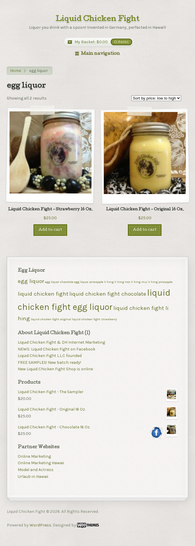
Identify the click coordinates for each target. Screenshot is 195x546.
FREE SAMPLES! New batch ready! (49, 362)
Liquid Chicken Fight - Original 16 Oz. (97, 409)
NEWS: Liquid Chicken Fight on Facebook (56, 349)
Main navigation (100, 54)
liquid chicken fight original (51, 319)
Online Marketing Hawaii (41, 462)
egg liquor (31, 281)
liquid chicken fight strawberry (94, 319)
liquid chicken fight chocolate (107, 294)
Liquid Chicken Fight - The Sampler (97, 392)
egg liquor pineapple (88, 282)
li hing (109, 282)
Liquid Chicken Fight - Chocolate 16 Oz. (97, 427)
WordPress (40, 525)
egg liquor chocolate (59, 282)
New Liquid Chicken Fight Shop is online (55, 369)
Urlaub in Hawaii (33, 476)
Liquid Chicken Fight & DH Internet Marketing (61, 342)
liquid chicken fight (43, 294)
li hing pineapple (160, 282)
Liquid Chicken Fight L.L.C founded (50, 355)
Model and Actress (36, 469)
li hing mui (139, 282)
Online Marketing (34, 456)
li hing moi (122, 282)
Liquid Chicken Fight (97, 19)
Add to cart (50, 230)
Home (15, 70)
